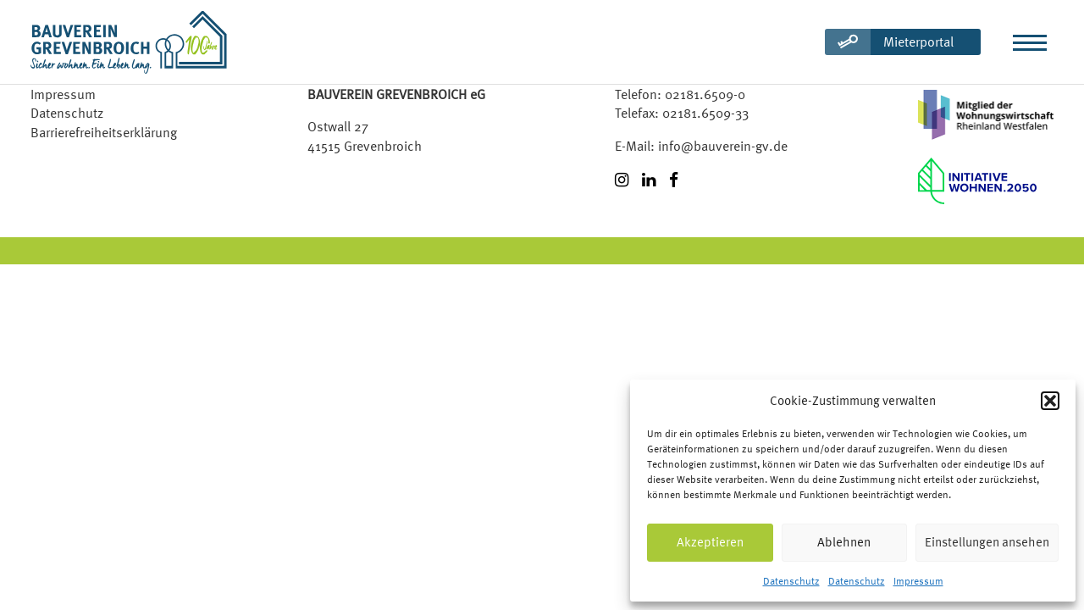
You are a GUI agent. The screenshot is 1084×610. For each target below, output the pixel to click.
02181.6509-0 (705, 94)
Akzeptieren (710, 542)
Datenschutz (791, 581)
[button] (1050, 400)
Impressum (918, 581)
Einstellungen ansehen (987, 542)
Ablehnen (844, 542)
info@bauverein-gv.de (723, 145)
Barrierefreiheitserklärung (103, 132)
